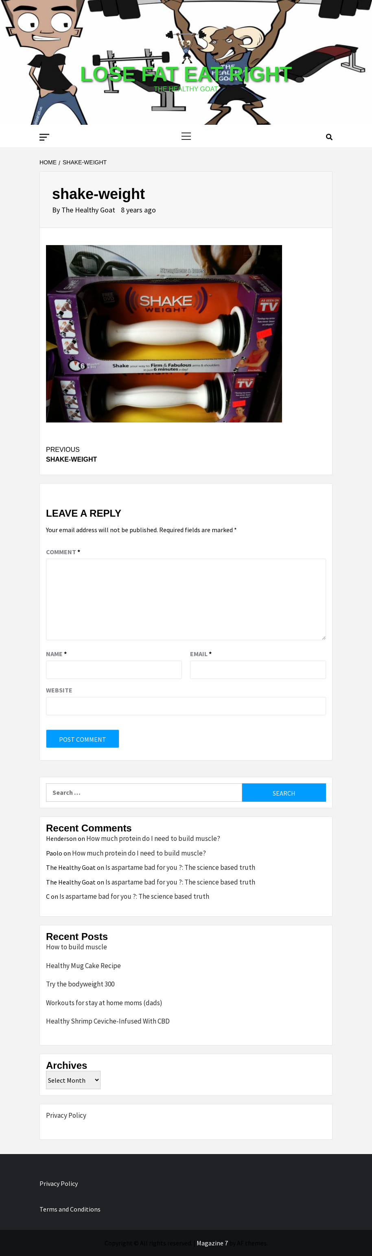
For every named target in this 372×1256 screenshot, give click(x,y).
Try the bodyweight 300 (80, 984)
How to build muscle (76, 946)
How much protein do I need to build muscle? (153, 838)
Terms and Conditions (70, 1209)
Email (201, 654)
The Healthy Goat (89, 209)
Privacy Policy (66, 1115)
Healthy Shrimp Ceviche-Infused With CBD (108, 1021)
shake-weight (116, 454)
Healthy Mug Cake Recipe (83, 965)
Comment (63, 552)
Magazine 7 (212, 1243)
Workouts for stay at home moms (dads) (104, 1002)
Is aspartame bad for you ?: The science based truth (180, 867)
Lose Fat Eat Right (186, 74)
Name (56, 654)
